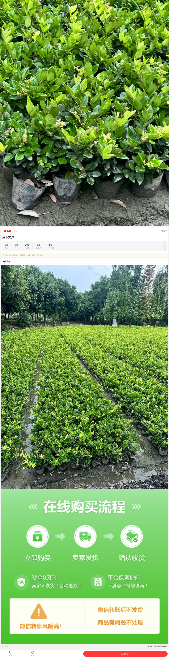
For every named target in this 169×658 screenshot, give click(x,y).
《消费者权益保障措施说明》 (157, 646)
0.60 (7, 231)
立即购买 (125, 654)
